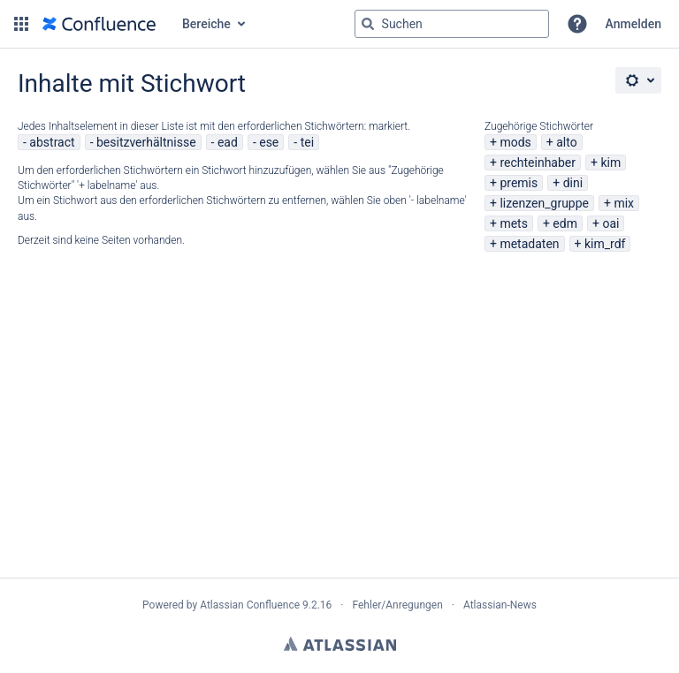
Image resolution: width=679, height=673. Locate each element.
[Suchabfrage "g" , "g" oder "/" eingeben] (452, 24)
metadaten (529, 244)
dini (573, 183)
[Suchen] (368, 24)
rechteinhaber (538, 162)
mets (514, 223)
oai (610, 223)
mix (624, 203)
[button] (21, 24)
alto (566, 142)
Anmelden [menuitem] (633, 24)
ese (268, 142)
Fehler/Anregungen (398, 605)
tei (307, 142)
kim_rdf (604, 244)
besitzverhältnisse (146, 142)
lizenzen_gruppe (544, 203)
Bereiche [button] (206, 24)
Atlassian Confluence (250, 605)
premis (519, 183)
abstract (51, 142)
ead (227, 142)
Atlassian (340, 643)
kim (610, 162)
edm (565, 223)
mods (515, 142)
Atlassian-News (500, 605)
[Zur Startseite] (99, 24)
